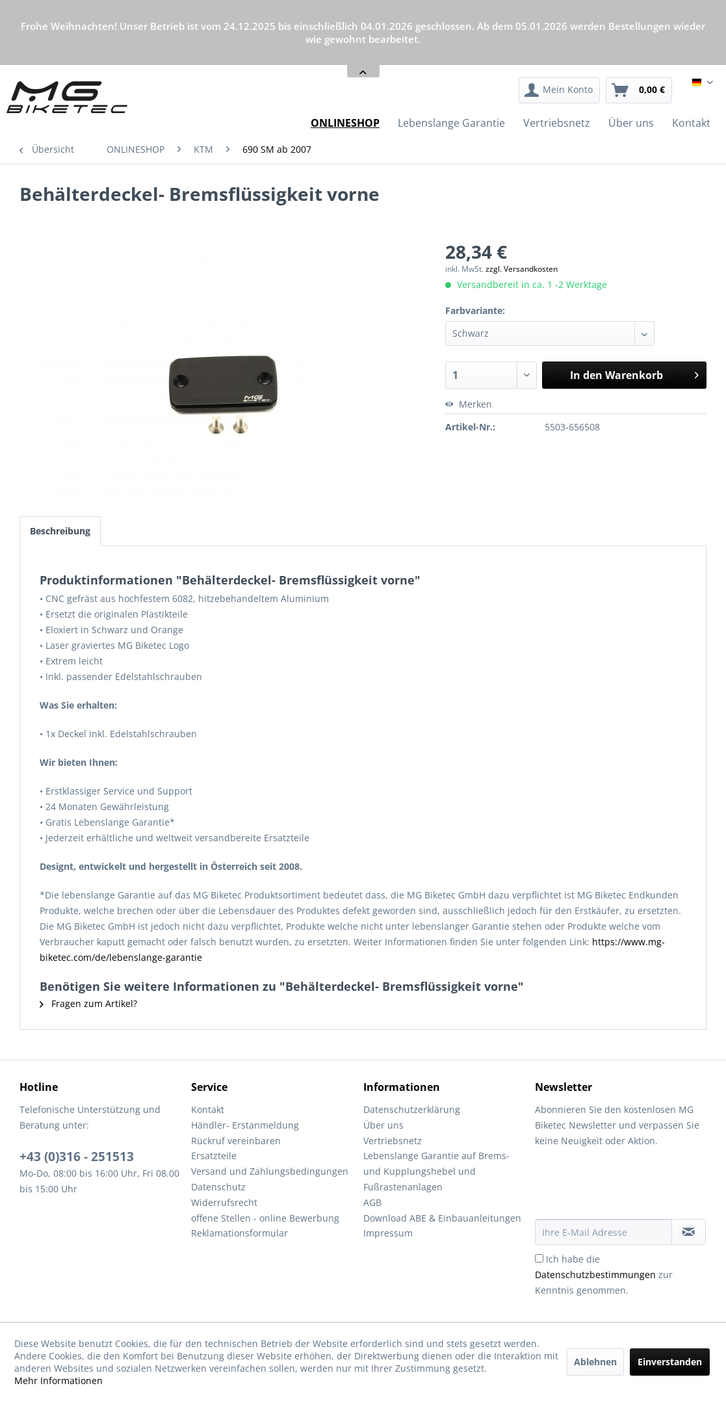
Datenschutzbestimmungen (595, 1274)
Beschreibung (60, 531)
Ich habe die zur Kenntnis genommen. (604, 1274)
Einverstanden (670, 1361)
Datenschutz (218, 1187)
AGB (372, 1202)
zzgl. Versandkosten (522, 268)
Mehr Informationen (58, 1380)
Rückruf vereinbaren (236, 1140)
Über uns (383, 1125)
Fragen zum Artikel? (88, 1003)
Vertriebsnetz (392, 1140)
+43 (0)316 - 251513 (76, 1156)
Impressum (388, 1233)
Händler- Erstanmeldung (245, 1125)
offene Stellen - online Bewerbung (265, 1218)
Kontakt (207, 1109)
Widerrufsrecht (224, 1202)
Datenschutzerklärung (411, 1109)
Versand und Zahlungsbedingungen (269, 1171)
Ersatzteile (214, 1155)
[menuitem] (559, 90)
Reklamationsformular (239, 1233)
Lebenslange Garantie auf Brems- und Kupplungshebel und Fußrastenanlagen (436, 1171)
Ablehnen (595, 1361)
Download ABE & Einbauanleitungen (442, 1218)
